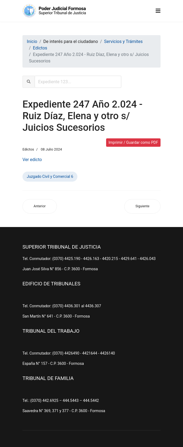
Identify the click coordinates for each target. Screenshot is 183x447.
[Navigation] (158, 11)
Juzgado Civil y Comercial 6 (50, 176)
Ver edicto (32, 159)
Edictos (28, 149)
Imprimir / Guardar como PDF (133, 142)
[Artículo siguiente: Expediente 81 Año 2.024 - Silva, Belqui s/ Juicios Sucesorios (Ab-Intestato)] (142, 206)
